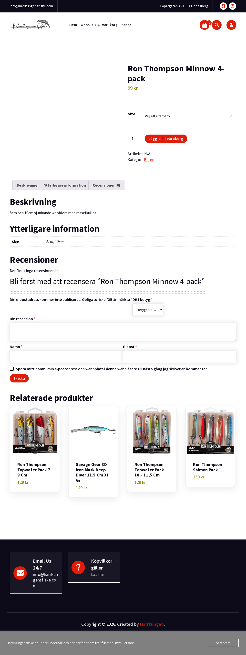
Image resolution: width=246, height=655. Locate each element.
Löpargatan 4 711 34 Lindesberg (184, 6)
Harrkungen (152, 624)
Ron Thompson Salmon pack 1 (207, 467)
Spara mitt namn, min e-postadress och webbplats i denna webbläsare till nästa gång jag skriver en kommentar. (112, 368)
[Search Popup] (217, 25)
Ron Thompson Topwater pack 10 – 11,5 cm (149, 470)
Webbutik (88, 24)
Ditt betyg (143, 299)
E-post (130, 346)
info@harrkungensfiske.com (31, 6)
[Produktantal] (134, 139)
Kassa (127, 24)
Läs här (97, 574)
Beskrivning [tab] (27, 185)
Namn (16, 346)
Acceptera (223, 643)
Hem (73, 24)
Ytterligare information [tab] (65, 185)
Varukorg (110, 24)
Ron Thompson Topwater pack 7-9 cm (34, 470)
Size (131, 113)
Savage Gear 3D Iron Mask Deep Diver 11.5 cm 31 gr (92, 472)
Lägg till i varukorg (166, 138)
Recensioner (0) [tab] (106, 185)
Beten (149, 159)
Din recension (22, 318)
